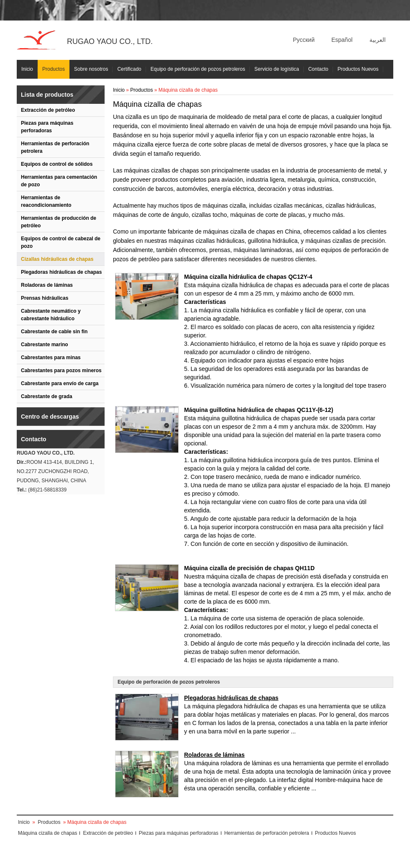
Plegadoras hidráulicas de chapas (61, 272)
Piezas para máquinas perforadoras (47, 127)
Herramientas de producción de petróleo (58, 222)
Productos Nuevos (358, 69)
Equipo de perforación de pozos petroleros (198, 69)
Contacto (318, 69)
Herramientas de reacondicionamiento (46, 201)
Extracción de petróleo (48, 110)
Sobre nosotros (91, 69)
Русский (304, 39)
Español (342, 39)
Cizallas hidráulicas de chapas (57, 259)
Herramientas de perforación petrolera (55, 147)
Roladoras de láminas (47, 285)
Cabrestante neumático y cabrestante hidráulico (51, 315)
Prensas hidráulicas (44, 298)
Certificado (129, 69)
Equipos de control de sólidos (56, 164)
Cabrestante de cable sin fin (54, 331)
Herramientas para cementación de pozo (59, 181)
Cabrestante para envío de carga (59, 383)
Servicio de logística (276, 69)
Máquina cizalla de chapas (47, 833)
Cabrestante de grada (46, 396)
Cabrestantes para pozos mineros (61, 370)
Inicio (27, 69)
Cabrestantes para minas (51, 357)
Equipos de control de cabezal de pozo (60, 242)
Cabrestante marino (44, 344)
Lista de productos (47, 94)
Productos (53, 69)
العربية (377, 39)
